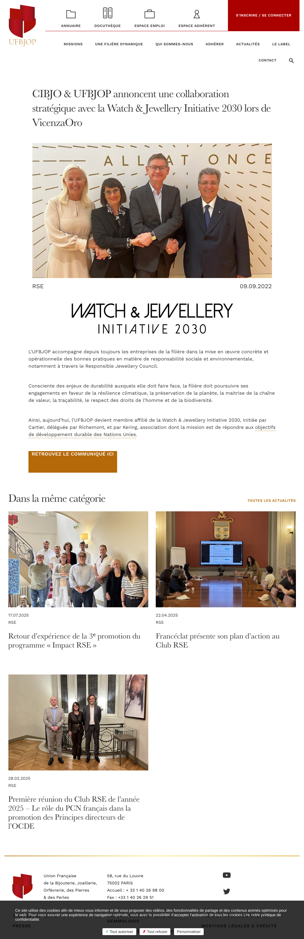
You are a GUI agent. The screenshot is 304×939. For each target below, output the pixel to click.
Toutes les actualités (271, 501)
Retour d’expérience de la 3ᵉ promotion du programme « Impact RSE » (74, 640)
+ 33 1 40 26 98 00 (145, 890)
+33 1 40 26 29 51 (136, 897)
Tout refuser (155, 931)
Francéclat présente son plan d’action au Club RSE (217, 640)
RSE (38, 286)
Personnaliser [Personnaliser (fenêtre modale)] (189, 931)
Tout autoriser (119, 931)
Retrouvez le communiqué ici (73, 454)
